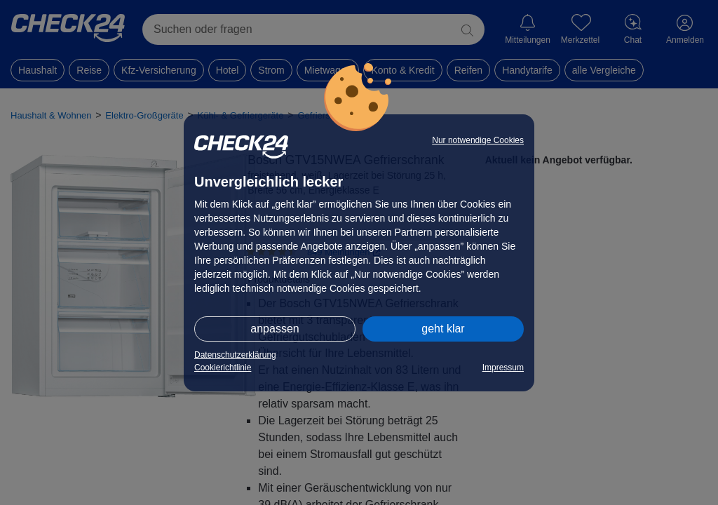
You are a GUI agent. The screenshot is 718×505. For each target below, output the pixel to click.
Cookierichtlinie (222, 367)
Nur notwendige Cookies (478, 140)
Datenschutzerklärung (235, 355)
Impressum (503, 367)
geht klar (442, 329)
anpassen (274, 329)
